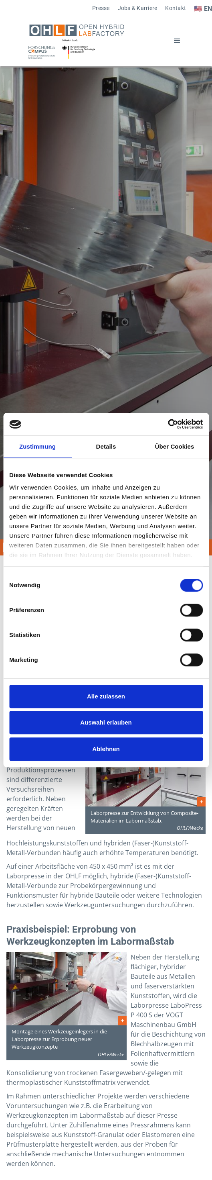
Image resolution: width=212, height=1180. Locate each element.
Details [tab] (106, 446)
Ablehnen (105, 748)
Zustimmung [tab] (37, 446)
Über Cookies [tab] (174, 446)
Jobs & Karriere (137, 8)
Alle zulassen (106, 696)
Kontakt (175, 8)
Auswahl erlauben (105, 722)
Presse (101, 8)
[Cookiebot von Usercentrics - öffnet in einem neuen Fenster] (168, 424)
